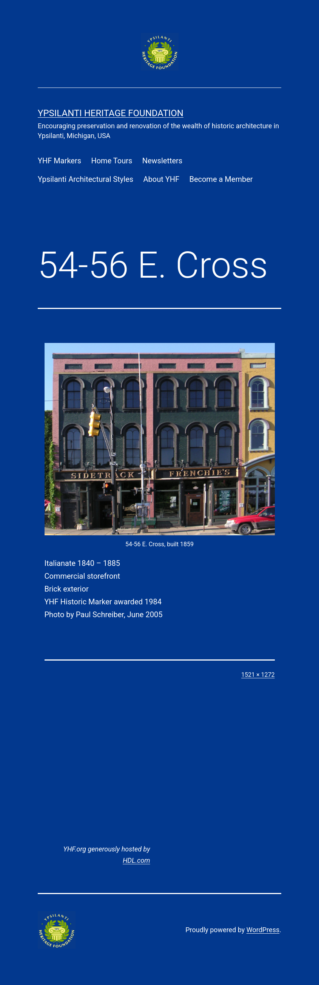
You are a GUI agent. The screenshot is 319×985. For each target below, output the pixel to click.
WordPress (263, 930)
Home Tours (111, 160)
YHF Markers (59, 160)
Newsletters (162, 160)
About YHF (161, 179)
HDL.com (136, 860)
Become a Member (221, 179)
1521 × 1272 (257, 674)
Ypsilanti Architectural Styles (85, 179)
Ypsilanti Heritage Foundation (110, 113)
